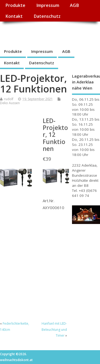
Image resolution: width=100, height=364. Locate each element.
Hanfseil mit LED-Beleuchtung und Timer (54, 329)
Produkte (15, 5)
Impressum (47, 5)
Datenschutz (47, 16)
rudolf (8, 99)
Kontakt (14, 16)
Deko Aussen (10, 103)
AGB (74, 5)
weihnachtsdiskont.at (47, 33)
